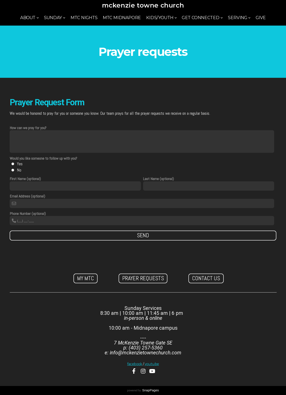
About (29, 17)
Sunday (54, 17)
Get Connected (202, 17)
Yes (20, 164)
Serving (239, 17)
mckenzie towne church (143, 5)
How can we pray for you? (28, 128)
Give (261, 17)
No (19, 170)
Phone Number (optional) (28, 213)
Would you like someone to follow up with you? (43, 158)
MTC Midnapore (122, 17)
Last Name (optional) (158, 179)
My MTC (85, 278)
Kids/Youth (161, 17)
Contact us (206, 278)
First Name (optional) (25, 179)
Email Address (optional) (27, 196)
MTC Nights (84, 17)
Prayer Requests (143, 278)
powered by (143, 390)
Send (143, 235)
